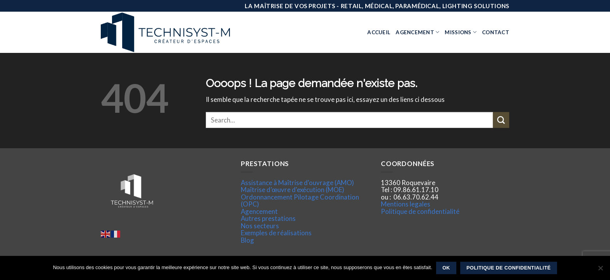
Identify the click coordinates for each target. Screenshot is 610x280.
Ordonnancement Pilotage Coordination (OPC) (300, 200)
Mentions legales (405, 204)
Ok (446, 268)
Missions (461, 32)
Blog (247, 240)
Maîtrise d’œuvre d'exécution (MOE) (292, 190)
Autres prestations (268, 218)
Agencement (417, 32)
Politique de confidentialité (420, 211)
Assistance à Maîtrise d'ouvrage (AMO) (297, 182)
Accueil (378, 32)
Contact (495, 32)
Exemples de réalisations (276, 233)
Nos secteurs (260, 226)
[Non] (600, 270)
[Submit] (501, 120)
